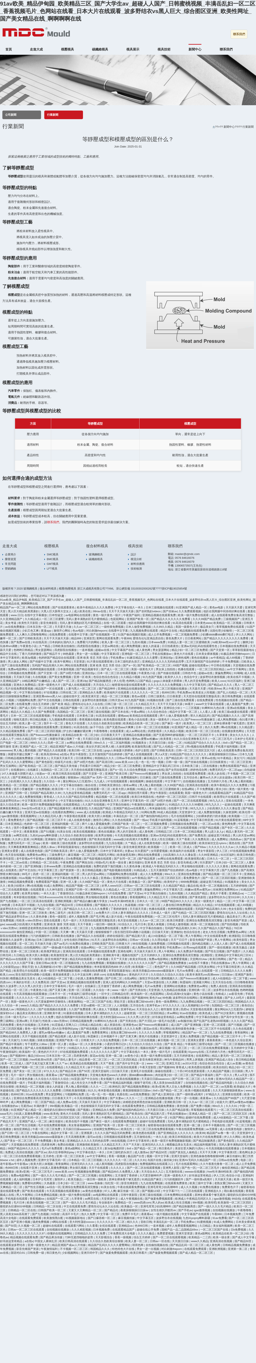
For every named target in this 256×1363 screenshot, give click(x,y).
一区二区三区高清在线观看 (36, 901)
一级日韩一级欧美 (105, 924)
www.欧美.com (124, 762)
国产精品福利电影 (221, 1082)
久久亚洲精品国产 (11, 619)
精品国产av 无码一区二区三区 (100, 777)
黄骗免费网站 (224, 673)
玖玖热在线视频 (74, 897)
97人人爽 (110, 1191)
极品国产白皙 (136, 1156)
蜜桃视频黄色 (55, 858)
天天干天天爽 (208, 1152)
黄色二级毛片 (58, 912)
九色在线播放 (99, 997)
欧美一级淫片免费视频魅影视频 (42, 804)
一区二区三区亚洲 (240, 762)
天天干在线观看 (99, 1167)
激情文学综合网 (149, 978)
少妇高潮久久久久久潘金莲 (25, 781)
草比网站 (165, 1028)
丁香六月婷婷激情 (30, 653)
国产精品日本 (68, 1071)
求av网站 (172, 1013)
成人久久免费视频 (151, 874)
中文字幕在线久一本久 (129, 607)
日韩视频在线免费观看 (22, 673)
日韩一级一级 (175, 762)
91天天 (96, 939)
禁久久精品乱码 (200, 715)
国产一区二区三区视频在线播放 (168, 688)
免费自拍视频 (66, 1144)
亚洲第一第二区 (238, 1249)
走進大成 (36, 49)
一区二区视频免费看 (186, 634)
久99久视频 (28, 1040)
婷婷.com (99, 974)
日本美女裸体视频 (207, 653)
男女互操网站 (9, 765)
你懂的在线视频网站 (60, 1233)
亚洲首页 (89, 638)
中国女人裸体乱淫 (46, 1241)
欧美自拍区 (220, 1067)
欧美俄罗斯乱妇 (51, 951)
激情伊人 (250, 1129)
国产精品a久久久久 (220, 684)
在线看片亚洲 (29, 1167)
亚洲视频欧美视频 (211, 997)
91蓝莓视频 (181, 820)
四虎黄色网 (81, 1055)
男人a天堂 (162, 754)
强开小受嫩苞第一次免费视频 (32, 789)
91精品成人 (141, 870)
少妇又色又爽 (31, 630)
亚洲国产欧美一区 (138, 619)
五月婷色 (44, 1024)
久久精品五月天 (145, 704)
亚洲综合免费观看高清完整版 (204, 920)
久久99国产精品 (174, 785)
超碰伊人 (161, 804)
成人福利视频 (106, 827)
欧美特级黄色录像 (184, 1028)
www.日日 (17, 615)
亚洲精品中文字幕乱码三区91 (161, 765)
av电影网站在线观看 (78, 615)
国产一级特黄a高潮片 (190, 1094)
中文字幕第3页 (110, 653)
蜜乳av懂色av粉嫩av (52, 1032)
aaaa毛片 (6, 1113)
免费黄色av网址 (37, 854)
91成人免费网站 (54, 885)
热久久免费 (212, 727)
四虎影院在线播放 (88, 646)
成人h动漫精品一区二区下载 (166, 936)
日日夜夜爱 (174, 696)
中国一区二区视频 (47, 932)
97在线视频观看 (117, 781)
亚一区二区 (26, 943)
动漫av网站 (88, 947)
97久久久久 (51, 1071)
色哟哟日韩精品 (24, 650)
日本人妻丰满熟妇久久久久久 (130, 912)
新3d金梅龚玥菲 (114, 1148)
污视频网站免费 (26, 700)
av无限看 (227, 1086)
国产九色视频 (230, 870)
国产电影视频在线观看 (98, 858)
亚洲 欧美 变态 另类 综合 (93, 657)
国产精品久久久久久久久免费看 (171, 619)
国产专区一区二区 (233, 827)
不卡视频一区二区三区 (241, 773)
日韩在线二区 (69, 692)
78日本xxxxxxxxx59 (50, 897)
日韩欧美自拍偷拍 (64, 646)
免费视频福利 (129, 777)
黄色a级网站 (73, 1148)
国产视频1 (84, 1109)
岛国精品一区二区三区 (71, 711)
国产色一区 (236, 959)
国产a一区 (129, 665)
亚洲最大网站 (202, 982)
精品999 (76, 638)
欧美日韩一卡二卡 (63, 789)
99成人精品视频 (167, 812)
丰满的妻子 (41, 1106)
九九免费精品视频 (191, 1001)
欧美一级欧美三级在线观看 (60, 843)
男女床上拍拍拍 (166, 669)
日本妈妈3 (55, 642)
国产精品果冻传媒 (51, 1237)
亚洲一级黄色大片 (49, 684)
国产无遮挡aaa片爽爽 (120, 727)
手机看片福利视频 (227, 746)
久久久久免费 (133, 1028)
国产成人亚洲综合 (163, 1094)
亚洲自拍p (167, 657)
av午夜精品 (217, 657)
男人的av (158, 1202)
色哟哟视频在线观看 (43, 669)
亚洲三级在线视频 (99, 711)
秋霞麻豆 (93, 1036)
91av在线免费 (35, 1094)
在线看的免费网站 (63, 812)
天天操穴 (35, 1021)
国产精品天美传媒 (66, 765)
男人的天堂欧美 (127, 831)
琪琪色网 (88, 1117)
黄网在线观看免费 (108, 638)
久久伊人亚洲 (21, 839)
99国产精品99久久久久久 (177, 901)
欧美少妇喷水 (17, 885)
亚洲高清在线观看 (198, 785)
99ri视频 (55, 1106)
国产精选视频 (89, 1028)
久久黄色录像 (132, 866)
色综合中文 (191, 677)
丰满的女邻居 (22, 982)
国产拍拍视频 (230, 924)
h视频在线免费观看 (94, 970)
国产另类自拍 (138, 990)
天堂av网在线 (110, 646)
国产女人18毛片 (235, 997)
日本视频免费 (233, 1214)
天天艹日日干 (179, 939)
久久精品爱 (246, 727)
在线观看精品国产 (220, 793)
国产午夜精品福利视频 (118, 1082)
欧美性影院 (7, 858)
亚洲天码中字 (90, 1252)
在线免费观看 (58, 634)
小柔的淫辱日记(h (115, 1044)
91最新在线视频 (73, 1013)
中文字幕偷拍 (112, 1102)
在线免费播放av (117, 974)
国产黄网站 (155, 881)
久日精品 (19, 955)
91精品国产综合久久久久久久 (203, 742)
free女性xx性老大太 (34, 808)
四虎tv (184, 1009)
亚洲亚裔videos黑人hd (47, 696)
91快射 (4, 978)
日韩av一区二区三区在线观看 (142, 885)
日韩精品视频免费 (81, 1021)
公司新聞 (10, 114)
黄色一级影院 (58, 916)
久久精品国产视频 (218, 1071)
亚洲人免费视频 (190, 1036)
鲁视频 (6, 839)
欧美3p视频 (29, 657)
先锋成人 (221, 993)
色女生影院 (235, 908)
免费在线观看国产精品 (234, 765)
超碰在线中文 (72, 696)
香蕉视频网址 (29, 816)
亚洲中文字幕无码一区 (135, 800)
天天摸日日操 (158, 742)
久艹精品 (45, 646)
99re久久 (100, 742)
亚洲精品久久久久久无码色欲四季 (163, 661)
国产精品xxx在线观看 (13, 959)
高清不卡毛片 (71, 1214)
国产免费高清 (198, 835)
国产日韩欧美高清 (30, 638)
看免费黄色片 (17, 820)
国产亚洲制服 (33, 866)
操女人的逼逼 (151, 646)
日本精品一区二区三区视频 (85, 1160)
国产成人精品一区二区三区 (196, 1252)
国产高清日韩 (105, 762)
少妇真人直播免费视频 (89, 978)
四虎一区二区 (56, 742)
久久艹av (62, 1063)
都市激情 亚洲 (9, 746)
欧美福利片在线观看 (117, 692)
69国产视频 (180, 665)
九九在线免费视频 (93, 963)
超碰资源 (129, 1013)
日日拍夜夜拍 (170, 646)
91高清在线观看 (182, 623)
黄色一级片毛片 (161, 1051)
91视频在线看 (156, 700)
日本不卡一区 (58, 993)
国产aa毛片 (61, 943)
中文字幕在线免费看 (67, 878)
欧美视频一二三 (238, 816)
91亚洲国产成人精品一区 (192, 607)
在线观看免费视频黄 (125, 1121)
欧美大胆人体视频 (124, 789)
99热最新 (69, 653)
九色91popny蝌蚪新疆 (44, 835)
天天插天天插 (138, 908)
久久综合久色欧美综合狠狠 (104, 723)
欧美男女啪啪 (104, 835)
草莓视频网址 (172, 1032)
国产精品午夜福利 (11, 1044)
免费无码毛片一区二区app (226, 769)
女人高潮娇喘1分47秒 (48, 966)
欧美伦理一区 (247, 812)
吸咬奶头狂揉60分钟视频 (60, 1109)
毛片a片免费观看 (52, 1148)
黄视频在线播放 (116, 963)
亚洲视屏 (87, 1133)
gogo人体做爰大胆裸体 (168, 680)
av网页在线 (21, 835)
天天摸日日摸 (91, 738)
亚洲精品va (236, 893)
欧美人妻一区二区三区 (116, 642)
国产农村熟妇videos (148, 611)
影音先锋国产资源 (236, 920)
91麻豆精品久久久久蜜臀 (143, 657)
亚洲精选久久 (213, 1191)
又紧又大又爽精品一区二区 (85, 1210)
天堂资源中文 (188, 812)
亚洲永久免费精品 (25, 684)
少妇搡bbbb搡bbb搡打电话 (217, 634)
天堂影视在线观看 (201, 1009)
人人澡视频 (121, 1005)
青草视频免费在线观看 (230, 626)
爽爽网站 (95, 889)
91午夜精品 (224, 758)
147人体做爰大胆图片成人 (18, 773)
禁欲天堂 (27, 966)
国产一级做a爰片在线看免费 (61, 947)
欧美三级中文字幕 (201, 1183)
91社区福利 (234, 680)
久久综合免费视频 (135, 769)
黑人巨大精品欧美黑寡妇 (24, 611)
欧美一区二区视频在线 (214, 885)
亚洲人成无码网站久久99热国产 (123, 982)
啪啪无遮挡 (21, 719)
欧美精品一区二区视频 (227, 623)
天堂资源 (80, 661)
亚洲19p (82, 680)
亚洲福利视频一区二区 (66, 823)
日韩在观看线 (179, 897)
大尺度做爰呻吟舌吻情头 (51, 1001)
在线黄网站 (203, 1055)
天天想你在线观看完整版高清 (202, 696)
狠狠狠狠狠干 (104, 932)
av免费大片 (103, 912)
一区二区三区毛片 (221, 738)
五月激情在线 (143, 1136)
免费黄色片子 (230, 1187)
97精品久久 (213, 1094)
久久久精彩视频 (81, 1229)
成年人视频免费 (79, 916)
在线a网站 (188, 789)
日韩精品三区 (164, 831)
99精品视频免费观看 (21, 881)
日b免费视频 (74, 858)
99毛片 (26, 874)
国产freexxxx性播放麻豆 (200, 719)
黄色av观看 (139, 696)
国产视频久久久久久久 (109, 905)
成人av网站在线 (136, 731)
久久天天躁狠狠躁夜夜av (228, 1090)
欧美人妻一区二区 (30, 723)
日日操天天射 (161, 932)
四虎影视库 (155, 731)
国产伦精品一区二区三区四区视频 (194, 912)
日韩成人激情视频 (178, 924)
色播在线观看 (186, 669)
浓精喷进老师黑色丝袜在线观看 (39, 928)
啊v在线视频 (229, 727)
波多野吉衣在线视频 (225, 990)
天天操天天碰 (22, 677)
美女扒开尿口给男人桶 (100, 746)
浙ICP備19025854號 (174, 588)
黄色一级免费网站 (167, 1001)
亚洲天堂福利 (101, 1071)
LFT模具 (52, 568)
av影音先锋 (236, 993)
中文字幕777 (173, 781)
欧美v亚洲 (158, 1086)
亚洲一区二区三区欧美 (33, 912)
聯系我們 (239, 34)
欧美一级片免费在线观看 (194, 615)
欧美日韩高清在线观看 (67, 773)
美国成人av (7, 1009)
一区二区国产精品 (44, 1102)
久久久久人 (117, 1167)
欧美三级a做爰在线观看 (234, 711)
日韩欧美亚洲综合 (110, 785)
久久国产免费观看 (44, 711)
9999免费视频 (190, 881)
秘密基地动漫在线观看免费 (129, 684)
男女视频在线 (35, 1075)
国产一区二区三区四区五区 (164, 878)
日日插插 (238, 1071)
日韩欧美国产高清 (103, 943)
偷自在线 (91, 785)
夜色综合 (247, 1005)
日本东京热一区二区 (40, 626)
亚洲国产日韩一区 (16, 793)
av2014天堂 (190, 1063)
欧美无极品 (240, 947)
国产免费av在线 (21, 642)
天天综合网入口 (79, 997)
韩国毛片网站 (107, 854)
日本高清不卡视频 (24, 905)
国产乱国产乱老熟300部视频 (211, 1021)
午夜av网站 (138, 711)
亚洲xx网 (22, 1021)
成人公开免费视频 (159, 634)
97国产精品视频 (209, 827)
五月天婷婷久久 (151, 955)
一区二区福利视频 (119, 742)
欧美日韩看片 (139, 1252)
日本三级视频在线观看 (160, 607)
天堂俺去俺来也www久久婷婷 (108, 1075)
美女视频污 (107, 1078)
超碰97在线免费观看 (198, 1117)
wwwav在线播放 (56, 997)
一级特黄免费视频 (112, 626)
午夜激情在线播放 (143, 804)
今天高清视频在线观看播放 (132, 835)
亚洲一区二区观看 (80, 990)
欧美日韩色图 (246, 854)
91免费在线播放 (79, 943)
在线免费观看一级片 (13, 1082)
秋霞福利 (186, 982)
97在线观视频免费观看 (74, 1051)
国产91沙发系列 (225, 1013)
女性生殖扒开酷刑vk (77, 939)
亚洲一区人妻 (69, 881)
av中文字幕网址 (237, 669)
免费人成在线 (219, 986)
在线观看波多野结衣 (13, 1245)
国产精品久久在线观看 (52, 750)
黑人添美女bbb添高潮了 (168, 1082)
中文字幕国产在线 (123, 650)
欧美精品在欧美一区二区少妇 (141, 723)
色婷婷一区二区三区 (37, 823)
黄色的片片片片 (139, 974)
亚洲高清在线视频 (241, 986)
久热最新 (50, 1183)
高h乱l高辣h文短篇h (179, 993)
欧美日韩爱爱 (176, 920)
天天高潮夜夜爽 (75, 1136)
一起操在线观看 (232, 804)
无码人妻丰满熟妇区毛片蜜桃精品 (87, 619)
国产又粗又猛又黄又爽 (40, 1063)
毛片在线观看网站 (182, 816)
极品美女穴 (207, 626)
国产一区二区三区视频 (14, 1059)
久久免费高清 (201, 839)
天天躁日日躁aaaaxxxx (156, 1078)
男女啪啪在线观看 (193, 866)
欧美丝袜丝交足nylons (213, 843)
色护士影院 (142, 750)
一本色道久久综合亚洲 (237, 1040)
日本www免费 (157, 642)
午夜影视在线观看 (75, 816)
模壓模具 (67, 49)
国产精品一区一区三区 (47, 908)
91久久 (6, 777)
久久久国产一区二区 (207, 1086)
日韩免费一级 (36, 1252)
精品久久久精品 (21, 711)
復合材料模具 (97, 546)
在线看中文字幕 (118, 630)
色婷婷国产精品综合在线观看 (57, 657)
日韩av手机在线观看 (129, 758)
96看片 (189, 704)
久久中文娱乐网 (82, 974)
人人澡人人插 (219, 943)
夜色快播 (183, 1106)
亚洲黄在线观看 (232, 1094)
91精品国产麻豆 (152, 1179)
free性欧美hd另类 (41, 1059)
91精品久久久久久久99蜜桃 (186, 804)
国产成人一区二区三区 (115, 669)
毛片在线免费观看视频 (19, 688)
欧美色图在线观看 (115, 719)
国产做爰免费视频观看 (159, 1198)
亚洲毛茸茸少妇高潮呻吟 (163, 1187)
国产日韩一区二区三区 (186, 1078)
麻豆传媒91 (136, 862)
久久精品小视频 (131, 677)
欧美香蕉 (166, 738)
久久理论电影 (160, 939)
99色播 (6, 905)
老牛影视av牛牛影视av (30, 858)
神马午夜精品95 (174, 1059)
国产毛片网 (97, 916)
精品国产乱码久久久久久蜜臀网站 (109, 1245)
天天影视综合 (104, 1237)
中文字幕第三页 (48, 870)
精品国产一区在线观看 (49, 688)
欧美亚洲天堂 (91, 696)
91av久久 (178, 719)
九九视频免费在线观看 (144, 630)
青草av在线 (209, 758)
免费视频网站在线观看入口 (157, 1163)
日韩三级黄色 (157, 696)
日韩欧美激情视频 (74, 1090)
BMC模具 (53, 559)
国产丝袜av (170, 611)
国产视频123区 (151, 1191)
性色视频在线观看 (227, 700)
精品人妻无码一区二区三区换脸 (232, 1055)
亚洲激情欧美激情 (88, 1144)
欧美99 (200, 1133)
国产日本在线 (121, 711)
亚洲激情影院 (121, 878)
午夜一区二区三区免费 (46, 1129)
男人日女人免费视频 (179, 1086)
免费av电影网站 (18, 669)
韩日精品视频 (38, 719)
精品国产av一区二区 (13, 607)
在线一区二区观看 (115, 623)
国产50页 (84, 1071)
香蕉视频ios (37, 1198)
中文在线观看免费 (215, 936)
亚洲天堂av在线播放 (38, 812)
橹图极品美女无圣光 (23, 978)
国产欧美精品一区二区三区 (154, 665)
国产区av (123, 827)
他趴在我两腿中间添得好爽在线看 (224, 611)
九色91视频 (139, 642)
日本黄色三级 (85, 715)
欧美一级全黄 (118, 862)
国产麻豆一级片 (172, 723)
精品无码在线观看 (81, 959)
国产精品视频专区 (88, 669)
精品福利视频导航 (205, 1144)
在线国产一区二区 (58, 1198)
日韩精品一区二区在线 (44, 862)
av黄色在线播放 (92, 1191)
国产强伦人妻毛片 (66, 1059)
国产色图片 (234, 951)
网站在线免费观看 (39, 607)
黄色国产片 (161, 966)
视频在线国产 (130, 955)
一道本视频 (86, 650)
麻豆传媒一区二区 (129, 1191)
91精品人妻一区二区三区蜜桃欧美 (189, 642)
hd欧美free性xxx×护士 (226, 642)
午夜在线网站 (40, 1133)
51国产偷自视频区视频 (132, 634)
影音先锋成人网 (188, 862)
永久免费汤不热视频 (191, 951)
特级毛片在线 (63, 762)
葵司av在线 (94, 1136)
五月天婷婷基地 (184, 1055)
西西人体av (48, 847)
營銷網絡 (10, 568)
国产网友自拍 (85, 862)
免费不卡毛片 (130, 928)
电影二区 (247, 1160)
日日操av (227, 974)
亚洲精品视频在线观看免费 (159, 615)
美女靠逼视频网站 (80, 1125)
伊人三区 (222, 850)
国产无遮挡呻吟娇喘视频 (169, 735)
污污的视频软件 (40, 936)
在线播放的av (10, 1106)
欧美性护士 (51, 800)
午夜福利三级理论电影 (82, 993)
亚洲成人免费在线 (11, 1048)
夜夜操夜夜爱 (62, 974)
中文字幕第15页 (32, 800)
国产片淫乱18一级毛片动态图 (157, 1021)
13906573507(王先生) (188, 565)
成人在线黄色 (9, 870)
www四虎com (142, 1202)
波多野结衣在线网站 (115, 939)
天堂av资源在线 (154, 982)
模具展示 (132, 49)
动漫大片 (222, 1102)
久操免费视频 (157, 943)
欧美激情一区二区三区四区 (235, 1202)
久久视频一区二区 (29, 1225)
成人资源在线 (113, 1024)
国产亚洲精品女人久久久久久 (31, 777)
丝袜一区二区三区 (149, 905)
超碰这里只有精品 (219, 835)
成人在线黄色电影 (80, 820)
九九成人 (100, 781)
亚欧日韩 (146, 1221)
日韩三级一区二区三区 (119, 704)
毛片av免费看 (185, 970)
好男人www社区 (112, 885)
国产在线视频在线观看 (52, 1009)
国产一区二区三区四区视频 (45, 731)
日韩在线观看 (71, 700)
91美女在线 (64, 831)
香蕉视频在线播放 (90, 719)
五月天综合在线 (222, 982)
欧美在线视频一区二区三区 (44, 1202)
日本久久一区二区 (218, 858)
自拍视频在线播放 (194, 781)
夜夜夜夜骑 (31, 831)
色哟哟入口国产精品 (139, 680)
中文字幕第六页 (210, 870)
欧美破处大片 (242, 1086)
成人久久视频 (189, 1187)
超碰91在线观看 (53, 1225)
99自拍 (236, 1198)
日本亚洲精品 (14, 823)
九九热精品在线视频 (174, 990)
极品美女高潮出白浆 (30, 1013)
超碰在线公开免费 (148, 1229)
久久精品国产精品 (100, 808)
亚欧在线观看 (235, 800)
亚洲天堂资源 (184, 1233)
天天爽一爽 (67, 932)
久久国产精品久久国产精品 (215, 928)
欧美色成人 (206, 1013)
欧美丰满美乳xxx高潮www (203, 974)
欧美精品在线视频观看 (144, 715)
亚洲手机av (153, 1005)
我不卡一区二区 (54, 723)
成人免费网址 (220, 839)
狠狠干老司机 (143, 1082)
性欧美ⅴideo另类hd (29, 920)
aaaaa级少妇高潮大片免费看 (131, 839)
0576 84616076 (184, 557)
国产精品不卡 (52, 653)
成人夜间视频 (105, 1163)
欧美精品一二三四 (200, 1237)
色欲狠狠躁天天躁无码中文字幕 (102, 847)
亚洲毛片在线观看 (142, 1071)
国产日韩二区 (114, 978)
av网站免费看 (186, 1017)
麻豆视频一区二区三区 (82, 854)
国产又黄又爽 (58, 990)
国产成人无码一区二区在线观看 (39, 708)
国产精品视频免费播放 (172, 963)
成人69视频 (233, 657)
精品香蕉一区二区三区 (93, 1059)
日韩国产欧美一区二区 (126, 823)
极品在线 (193, 885)
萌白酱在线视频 (234, 1191)
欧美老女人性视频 (204, 692)
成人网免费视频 (131, 646)
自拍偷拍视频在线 (197, 1082)
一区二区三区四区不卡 (200, 735)
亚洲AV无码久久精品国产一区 (235, 1078)
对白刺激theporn (96, 630)
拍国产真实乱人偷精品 (183, 1152)
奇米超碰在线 (158, 808)
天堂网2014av (199, 959)
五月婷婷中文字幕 (242, 1048)
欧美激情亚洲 (59, 955)
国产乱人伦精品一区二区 (233, 692)
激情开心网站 (62, 630)
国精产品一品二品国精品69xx (180, 1229)
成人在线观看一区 (207, 970)
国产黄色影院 (45, 762)
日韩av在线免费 (228, 1160)
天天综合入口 (102, 684)
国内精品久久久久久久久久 (132, 1117)
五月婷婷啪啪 (134, 708)
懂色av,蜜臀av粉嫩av (145, 738)
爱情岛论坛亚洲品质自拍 (148, 638)
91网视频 (37, 839)
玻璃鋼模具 (96, 554)
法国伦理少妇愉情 (221, 630)
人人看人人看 (208, 711)
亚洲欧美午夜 (112, 955)
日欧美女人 (248, 661)
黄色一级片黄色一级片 (107, 615)
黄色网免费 (229, 823)
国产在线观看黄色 (63, 607)
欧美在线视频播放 (85, 831)
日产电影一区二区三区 (14, 742)
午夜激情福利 (9, 1051)
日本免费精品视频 (46, 1194)
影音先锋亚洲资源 (135, 847)
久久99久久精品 (163, 626)
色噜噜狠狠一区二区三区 (68, 827)
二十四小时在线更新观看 (190, 1071)
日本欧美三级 (190, 765)
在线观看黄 (117, 731)
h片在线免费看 (117, 893)
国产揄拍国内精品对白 (155, 816)
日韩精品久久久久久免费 (236, 970)
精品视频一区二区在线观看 (113, 796)
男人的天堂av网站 (244, 835)
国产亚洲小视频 (21, 1221)
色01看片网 (246, 719)
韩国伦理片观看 (138, 793)
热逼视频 (131, 905)
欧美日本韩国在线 (143, 796)
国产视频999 (140, 997)
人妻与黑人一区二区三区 (81, 688)
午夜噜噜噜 (101, 731)
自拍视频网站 (33, 947)
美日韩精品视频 (92, 870)
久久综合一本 (52, 781)
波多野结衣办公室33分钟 (224, 897)
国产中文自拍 (28, 870)
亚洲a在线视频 (236, 708)
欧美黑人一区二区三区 (198, 723)
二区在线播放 (209, 765)
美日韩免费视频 (232, 696)
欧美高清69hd (49, 754)
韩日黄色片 (166, 1148)
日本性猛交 (56, 615)
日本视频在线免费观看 (234, 646)
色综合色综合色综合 (106, 677)
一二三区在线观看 (191, 1191)
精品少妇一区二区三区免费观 (190, 650)
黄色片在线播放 (26, 1024)
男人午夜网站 (194, 936)
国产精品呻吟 (107, 688)
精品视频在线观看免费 (193, 630)
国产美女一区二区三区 (28, 1071)
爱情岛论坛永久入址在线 (88, 704)
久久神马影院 (55, 889)
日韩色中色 (189, 673)
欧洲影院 (234, 936)
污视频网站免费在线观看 (122, 874)
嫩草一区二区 (9, 638)
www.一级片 (120, 990)
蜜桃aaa (123, 715)
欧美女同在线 (138, 959)
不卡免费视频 (231, 661)
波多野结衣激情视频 (213, 677)
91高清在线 (81, 727)
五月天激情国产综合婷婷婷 (203, 661)
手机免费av (117, 657)
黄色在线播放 (200, 657)
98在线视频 (139, 943)
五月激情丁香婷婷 (109, 986)
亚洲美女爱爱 (10, 850)
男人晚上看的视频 (25, 750)
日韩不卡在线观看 (200, 796)
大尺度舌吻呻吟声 (151, 1175)
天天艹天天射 (119, 959)
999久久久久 (38, 742)
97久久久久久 (172, 1005)
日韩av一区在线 (140, 939)
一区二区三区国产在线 (98, 1001)
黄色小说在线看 (138, 719)
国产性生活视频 (215, 951)
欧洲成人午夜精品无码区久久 (121, 812)
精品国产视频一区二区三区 (77, 708)
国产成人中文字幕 (243, 1237)
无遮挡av (26, 1106)
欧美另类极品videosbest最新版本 (154, 970)
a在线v (64, 754)
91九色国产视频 (153, 677)
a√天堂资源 (116, 708)
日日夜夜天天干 (111, 735)
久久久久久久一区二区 (145, 692)
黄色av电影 (216, 607)
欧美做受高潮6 (126, 854)
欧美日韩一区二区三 (81, 912)
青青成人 (50, 796)
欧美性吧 (210, 1202)
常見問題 (10, 563)
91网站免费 (148, 812)
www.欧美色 (51, 1113)
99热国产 (96, 1048)
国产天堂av (136, 893)
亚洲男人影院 (171, 1167)
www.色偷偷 (96, 1183)
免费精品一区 (123, 1202)
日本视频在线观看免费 (101, 951)
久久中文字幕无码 (195, 684)
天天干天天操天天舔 (122, 611)
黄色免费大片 (174, 638)
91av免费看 (219, 1218)
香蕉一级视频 (117, 1156)
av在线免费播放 (15, 626)
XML (111, 588)
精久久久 (133, 1221)
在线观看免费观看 (195, 773)
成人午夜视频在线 (132, 1198)
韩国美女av (21, 727)
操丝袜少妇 (171, 1160)
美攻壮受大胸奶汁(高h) (189, 1148)
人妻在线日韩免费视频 (177, 905)
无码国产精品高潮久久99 (48, 665)
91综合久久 (125, 924)
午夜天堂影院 (148, 1067)
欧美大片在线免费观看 (208, 1136)
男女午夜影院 (78, 754)
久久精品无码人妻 (51, 816)
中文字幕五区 (146, 1218)
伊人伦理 (119, 680)
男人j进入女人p (214, 831)
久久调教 (172, 982)
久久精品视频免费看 (13, 731)
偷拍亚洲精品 (22, 1129)
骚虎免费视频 (41, 1221)
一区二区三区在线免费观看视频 (209, 1048)
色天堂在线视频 (15, 854)
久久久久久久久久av (221, 847)
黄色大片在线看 (184, 653)
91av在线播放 (189, 1013)
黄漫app (46, 630)
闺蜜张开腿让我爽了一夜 (65, 738)
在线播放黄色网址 (233, 731)
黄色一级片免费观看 (38, 1028)
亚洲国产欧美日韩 (116, 773)
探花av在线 (150, 1028)
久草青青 (222, 735)
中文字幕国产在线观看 (195, 1214)
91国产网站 (177, 1117)
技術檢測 (136, 568)
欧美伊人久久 (173, 677)
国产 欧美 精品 (61, 704)
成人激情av (141, 1152)
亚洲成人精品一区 (200, 1113)
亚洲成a (106, 878)
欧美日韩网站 (218, 959)
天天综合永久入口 (147, 1009)
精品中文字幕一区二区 (183, 711)
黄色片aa (155, 997)
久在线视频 (39, 677)
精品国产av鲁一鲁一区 (221, 1133)
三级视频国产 (232, 619)
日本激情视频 (66, 669)
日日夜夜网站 (193, 638)
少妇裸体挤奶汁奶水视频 (211, 816)
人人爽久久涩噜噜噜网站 (32, 634)
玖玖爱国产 (142, 850)
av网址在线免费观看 (80, 742)
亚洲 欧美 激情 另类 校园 (60, 924)
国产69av (201, 847)
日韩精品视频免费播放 (19, 758)
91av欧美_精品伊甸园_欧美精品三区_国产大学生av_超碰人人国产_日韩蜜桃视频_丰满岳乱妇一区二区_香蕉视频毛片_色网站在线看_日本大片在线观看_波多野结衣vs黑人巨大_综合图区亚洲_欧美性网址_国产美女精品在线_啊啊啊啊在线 (127, 11)
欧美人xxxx (219, 680)
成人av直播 (234, 1063)
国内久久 (69, 642)
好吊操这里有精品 (163, 1017)
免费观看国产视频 (47, 881)
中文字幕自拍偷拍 (30, 692)
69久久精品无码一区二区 (32, 738)
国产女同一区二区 (125, 858)
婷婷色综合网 (199, 769)
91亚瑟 (75, 1078)
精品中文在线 (169, 630)
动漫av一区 (43, 773)
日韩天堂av (116, 700)
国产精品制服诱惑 (100, 680)
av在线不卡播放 (199, 963)
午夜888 (126, 638)
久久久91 (248, 897)
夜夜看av (52, 1075)
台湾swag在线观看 (195, 947)
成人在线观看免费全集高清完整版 (232, 615)
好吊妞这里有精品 (11, 1241)
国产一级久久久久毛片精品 (50, 1175)
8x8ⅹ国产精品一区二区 (238, 742)
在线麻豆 (33, 769)
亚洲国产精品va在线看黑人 (130, 808)
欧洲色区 (114, 1086)
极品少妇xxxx (36, 1055)
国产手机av (185, 1210)
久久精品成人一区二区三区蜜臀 (45, 619)
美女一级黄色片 (160, 719)
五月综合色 (191, 777)
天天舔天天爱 (234, 607)
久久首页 (101, 708)
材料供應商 (138, 563)
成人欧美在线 (83, 611)
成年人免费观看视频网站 (182, 1225)
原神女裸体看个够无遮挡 (229, 723)
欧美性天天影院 (28, 623)
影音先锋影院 (49, 623)
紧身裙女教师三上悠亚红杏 (121, 1048)
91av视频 (25, 878)
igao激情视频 (10, 816)
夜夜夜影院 (80, 808)
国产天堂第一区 (220, 650)
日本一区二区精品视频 (188, 831)
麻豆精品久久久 (154, 758)
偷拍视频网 (137, 781)
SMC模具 (53, 554)
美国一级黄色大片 (187, 626)
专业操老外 (106, 1202)
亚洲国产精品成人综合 (219, 1059)
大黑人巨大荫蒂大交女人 (56, 611)
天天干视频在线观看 (35, 1036)
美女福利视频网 (223, 1225)
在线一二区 (175, 742)
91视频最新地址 (76, 1218)
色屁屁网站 (117, 619)
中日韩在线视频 (221, 665)
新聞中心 (195, 49)
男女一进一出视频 (88, 653)
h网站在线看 (60, 1221)
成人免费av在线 (142, 947)
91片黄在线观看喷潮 (100, 661)
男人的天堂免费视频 (197, 680)
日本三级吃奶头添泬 (128, 661)
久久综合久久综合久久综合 (168, 974)
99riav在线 (100, 611)
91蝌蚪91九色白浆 (213, 708)
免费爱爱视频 (179, 959)
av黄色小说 (131, 1055)
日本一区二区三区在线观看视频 (117, 673)
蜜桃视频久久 (170, 978)
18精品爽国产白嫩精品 (36, 680)
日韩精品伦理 (121, 993)
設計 (133, 554)
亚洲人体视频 (156, 924)
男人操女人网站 (18, 661)
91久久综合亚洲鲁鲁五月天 (191, 738)
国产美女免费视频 (60, 677)
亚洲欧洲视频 (63, 901)
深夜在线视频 (46, 1040)
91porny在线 (156, 769)
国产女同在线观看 (177, 769)
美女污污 (240, 758)
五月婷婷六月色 (218, 781)
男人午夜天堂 (232, 688)
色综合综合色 (192, 932)
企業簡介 (10, 554)
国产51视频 (47, 831)
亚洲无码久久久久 (153, 1144)
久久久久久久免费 (42, 1017)
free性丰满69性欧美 (122, 901)
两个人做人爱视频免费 (174, 715)
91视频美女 (139, 742)
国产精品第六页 (136, 936)
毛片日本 (140, 924)
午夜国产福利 (132, 615)
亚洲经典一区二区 (200, 990)
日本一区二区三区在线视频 (153, 727)
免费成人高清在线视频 (19, 1152)
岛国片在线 (154, 1160)
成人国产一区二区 (64, 680)
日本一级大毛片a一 (17, 1017)
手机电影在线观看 (63, 715)
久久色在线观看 (122, 820)
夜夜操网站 (75, 1001)
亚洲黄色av (130, 1024)
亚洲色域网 (182, 657)
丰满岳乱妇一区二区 (126, 816)
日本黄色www (203, 623)
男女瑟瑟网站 (44, 650)
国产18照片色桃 (70, 673)
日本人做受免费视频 (139, 626)
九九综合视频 (115, 843)
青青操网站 (242, 1032)
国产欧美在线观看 (100, 839)
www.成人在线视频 (89, 812)
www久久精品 (29, 1005)
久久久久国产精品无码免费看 (75, 796)
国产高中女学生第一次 (235, 1017)
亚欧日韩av (43, 963)
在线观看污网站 (75, 1225)
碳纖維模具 (100, 49)
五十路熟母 (36, 959)
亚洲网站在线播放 (175, 986)
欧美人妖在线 (217, 773)
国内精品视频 (201, 943)
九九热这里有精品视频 (77, 793)
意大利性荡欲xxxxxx (113, 1017)
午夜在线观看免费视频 (139, 916)
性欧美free (214, 688)
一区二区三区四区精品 (211, 669)
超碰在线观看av (199, 665)
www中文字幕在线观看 (210, 704)
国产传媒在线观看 (169, 673)
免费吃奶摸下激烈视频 (108, 866)
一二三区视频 (191, 708)
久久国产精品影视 (178, 1109)
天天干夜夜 (84, 924)
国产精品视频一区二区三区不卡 (47, 820)
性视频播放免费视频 (88, 1171)
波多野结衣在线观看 (92, 843)
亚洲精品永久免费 (91, 692)
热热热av (236, 839)
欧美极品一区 (138, 881)
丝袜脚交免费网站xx (226, 889)
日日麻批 (146, 777)
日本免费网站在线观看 (178, 1194)
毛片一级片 (70, 920)
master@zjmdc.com (187, 554)
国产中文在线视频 (49, 700)
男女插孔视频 (78, 1167)
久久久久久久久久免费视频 (165, 684)
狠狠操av (74, 777)
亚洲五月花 (173, 1063)
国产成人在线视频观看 (77, 684)
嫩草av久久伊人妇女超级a (216, 777)
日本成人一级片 (161, 912)
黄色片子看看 (219, 893)
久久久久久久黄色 (217, 866)
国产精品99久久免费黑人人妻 (18, 1032)
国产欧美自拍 (135, 1113)
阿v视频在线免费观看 (200, 746)
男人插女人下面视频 (106, 1009)
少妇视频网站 (71, 1252)
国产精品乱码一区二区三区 (183, 758)
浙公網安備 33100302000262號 (135, 588)
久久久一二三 (99, 1086)
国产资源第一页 (70, 870)
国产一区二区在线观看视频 (190, 800)
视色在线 (235, 843)
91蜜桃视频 (204, 1221)
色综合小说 (233, 1175)
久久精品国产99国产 (227, 1098)
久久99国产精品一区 (92, 881)
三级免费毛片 (58, 854)
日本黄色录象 (25, 1078)
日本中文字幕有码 (111, 850)
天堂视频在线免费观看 (25, 1144)
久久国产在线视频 (94, 804)
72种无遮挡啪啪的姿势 (79, 1237)
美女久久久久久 (240, 735)
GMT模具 (53, 563)
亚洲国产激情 (244, 974)
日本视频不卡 (109, 1036)
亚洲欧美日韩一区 (175, 1102)
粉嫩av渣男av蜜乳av (198, 889)
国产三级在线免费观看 (16, 665)
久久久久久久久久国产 (142, 963)
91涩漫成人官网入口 (65, 1024)
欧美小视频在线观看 (198, 1090)
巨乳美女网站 (207, 966)
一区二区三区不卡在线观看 (113, 947)
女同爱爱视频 (160, 850)
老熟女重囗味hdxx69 (140, 1001)
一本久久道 (48, 893)
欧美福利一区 (140, 993)
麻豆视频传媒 (127, 1218)
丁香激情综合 (66, 893)
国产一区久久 (224, 1075)
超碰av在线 (102, 650)
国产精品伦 (111, 1210)
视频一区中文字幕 (158, 1156)
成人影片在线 (114, 916)
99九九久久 (216, 800)
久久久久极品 (90, 878)
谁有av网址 (130, 785)
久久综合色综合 (157, 711)
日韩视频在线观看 (178, 943)
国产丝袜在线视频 (196, 762)
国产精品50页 (65, 905)
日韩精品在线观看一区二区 (94, 789)
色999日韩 (168, 692)
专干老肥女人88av (36, 1044)
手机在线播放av (162, 653)
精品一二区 (224, 901)
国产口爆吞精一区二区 (102, 1218)
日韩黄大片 (123, 943)
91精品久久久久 (78, 1048)
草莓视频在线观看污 (204, 1109)
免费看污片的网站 (88, 642)
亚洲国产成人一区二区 (34, 746)
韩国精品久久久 (105, 758)
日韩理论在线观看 (111, 1028)
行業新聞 (52, 114)
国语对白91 (18, 1252)
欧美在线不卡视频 (239, 677)
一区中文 (17, 831)
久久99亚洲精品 (208, 854)
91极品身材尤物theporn (236, 653)
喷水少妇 (222, 789)
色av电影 (78, 630)
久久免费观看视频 (190, 611)
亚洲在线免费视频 (189, 874)
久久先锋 (208, 1078)
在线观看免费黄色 (133, 1106)
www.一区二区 (155, 1063)
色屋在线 (123, 1094)
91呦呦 (238, 673)
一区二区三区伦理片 (168, 916)
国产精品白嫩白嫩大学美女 (91, 901)
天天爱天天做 (63, 626)
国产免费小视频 (200, 1106)
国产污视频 (235, 1024)
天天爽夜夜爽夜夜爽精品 (24, 847)
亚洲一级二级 (114, 1055)
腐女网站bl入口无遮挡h (77, 781)
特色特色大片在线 (123, 1249)
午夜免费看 (67, 862)
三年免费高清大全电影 (121, 1233)
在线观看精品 (72, 804)
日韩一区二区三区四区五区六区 (196, 750)
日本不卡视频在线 (214, 1125)
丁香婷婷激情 (119, 908)
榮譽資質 (10, 559)
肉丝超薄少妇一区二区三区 (172, 1075)
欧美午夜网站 (63, 661)
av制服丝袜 (185, 1021)
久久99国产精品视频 (184, 966)
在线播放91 (18, 769)
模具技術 (164, 49)
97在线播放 (51, 692)
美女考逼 (11, 623)
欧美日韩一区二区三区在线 (203, 731)
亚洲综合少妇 (172, 708)
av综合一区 (53, 1187)
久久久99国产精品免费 (207, 619)
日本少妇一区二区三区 (230, 862)
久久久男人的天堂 (30, 986)
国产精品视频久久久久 (226, 715)
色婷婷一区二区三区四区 (172, 796)
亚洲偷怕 (66, 727)
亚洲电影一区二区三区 (136, 653)
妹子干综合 (97, 727)
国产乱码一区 (31, 1117)
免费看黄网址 (100, 1032)
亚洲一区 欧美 (83, 677)
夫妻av (129, 850)
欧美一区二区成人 (181, 847)
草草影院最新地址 (243, 650)
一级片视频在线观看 (167, 1214)
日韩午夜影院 (129, 1194)
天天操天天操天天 (62, 758)
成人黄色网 (143, 650)
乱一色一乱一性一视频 (150, 762)
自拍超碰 (249, 769)
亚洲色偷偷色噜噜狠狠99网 (207, 1156)
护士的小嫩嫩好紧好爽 (77, 731)
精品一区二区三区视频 (115, 696)
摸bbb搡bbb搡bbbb (141, 1075)
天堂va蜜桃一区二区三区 (146, 827)
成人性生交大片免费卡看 (87, 1082)
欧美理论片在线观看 (227, 796)
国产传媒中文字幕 (41, 661)
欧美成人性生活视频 (178, 1202)
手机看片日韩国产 (91, 765)
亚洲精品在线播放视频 (132, 688)
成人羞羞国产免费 (238, 704)
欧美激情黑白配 (142, 746)
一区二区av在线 (210, 823)
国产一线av (141, 820)
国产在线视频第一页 (103, 634)
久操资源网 (123, 746)
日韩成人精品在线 (91, 1024)
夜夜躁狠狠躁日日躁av (223, 754)
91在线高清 (40, 642)
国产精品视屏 (147, 858)
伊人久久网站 (244, 634)
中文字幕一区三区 (244, 901)
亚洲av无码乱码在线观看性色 (199, 646)
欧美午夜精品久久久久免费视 (95, 607)
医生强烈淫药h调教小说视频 (132, 932)
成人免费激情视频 (30, 796)
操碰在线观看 (154, 781)
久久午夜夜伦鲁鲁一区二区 (217, 1163)
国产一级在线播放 (220, 947)
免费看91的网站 (32, 1183)
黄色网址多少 (247, 1152)
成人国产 (177, 1024)
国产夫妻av (117, 1098)
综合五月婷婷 (41, 704)
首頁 (8, 49)
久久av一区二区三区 (87, 626)
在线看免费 (23, 704)
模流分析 (136, 559)
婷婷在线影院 (116, 936)
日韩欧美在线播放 (63, 936)
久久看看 (92, 1225)
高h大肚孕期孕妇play (65, 1028)
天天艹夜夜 (183, 839)
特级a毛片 (101, 862)
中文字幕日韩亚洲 (202, 820)
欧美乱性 (127, 1129)
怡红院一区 (112, 1183)
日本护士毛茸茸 (245, 738)
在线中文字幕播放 (36, 615)
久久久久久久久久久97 (31, 1233)
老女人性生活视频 (163, 839)
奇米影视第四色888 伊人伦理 (112, 966)
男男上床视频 (195, 1059)
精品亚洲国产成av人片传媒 (67, 746)
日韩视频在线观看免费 (118, 1136)
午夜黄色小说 (29, 646)
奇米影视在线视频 (25, 897)
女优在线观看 (108, 1225)
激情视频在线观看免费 (44, 727)
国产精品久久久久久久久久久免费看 (226, 638)
